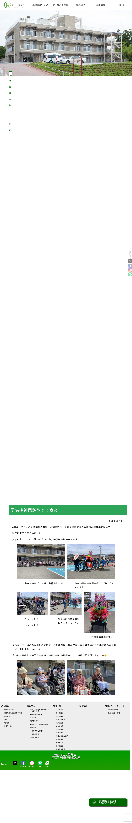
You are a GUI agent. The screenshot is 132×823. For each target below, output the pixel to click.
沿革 (5, 719)
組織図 (6, 723)
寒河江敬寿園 (60, 719)
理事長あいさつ (9, 710)
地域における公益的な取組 (39, 724)
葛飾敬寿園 (59, 743)
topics (121, 5)
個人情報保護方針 (36, 714)
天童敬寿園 (59, 726)
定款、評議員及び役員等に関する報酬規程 (39, 710)
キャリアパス (34, 737)
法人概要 (7, 716)
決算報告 (33, 728)
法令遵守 (33, 718)
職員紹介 (80, 5)
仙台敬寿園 (59, 733)
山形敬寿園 (59, 710)
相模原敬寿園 (60, 749)
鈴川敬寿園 (59, 713)
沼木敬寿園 (59, 716)
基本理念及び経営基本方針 (13, 713)
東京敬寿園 (59, 739)
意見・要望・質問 (114, 713)
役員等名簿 (8, 726)
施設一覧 (57, 706)
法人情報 (5, 706)
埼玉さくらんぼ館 (62, 736)
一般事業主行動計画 (36, 731)
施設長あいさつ (40, 5)
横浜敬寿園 (59, 746)
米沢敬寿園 (59, 729)
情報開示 (31, 706)
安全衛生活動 (34, 734)
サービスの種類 (60, 5)
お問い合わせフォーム (114, 706)
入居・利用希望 (113, 710)
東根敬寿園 (59, 723)
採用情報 (100, 5)
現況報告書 (34, 721)
